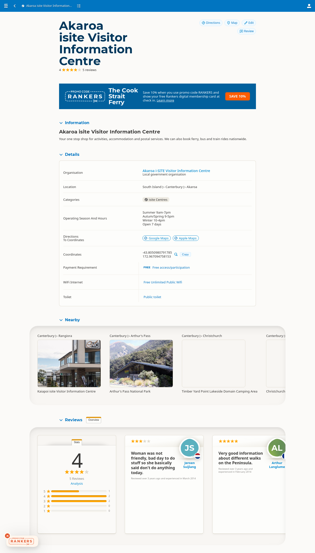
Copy (185, 254)
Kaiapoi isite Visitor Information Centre (66, 391)
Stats (77, 442)
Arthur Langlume (277, 465)
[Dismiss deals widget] (7, 535)
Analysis (77, 483)
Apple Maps (185, 238)
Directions (211, 23)
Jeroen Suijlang (189, 465)
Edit (249, 23)
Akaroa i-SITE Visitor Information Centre (176, 170)
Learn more (165, 100)
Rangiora (65, 336)
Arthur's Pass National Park (130, 391)
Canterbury (45, 336)
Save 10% (237, 96)
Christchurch (212, 336)
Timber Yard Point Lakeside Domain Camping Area (219, 391)
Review (246, 31)
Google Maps (156, 238)
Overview (93, 420)
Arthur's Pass (140, 336)
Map (232, 23)
